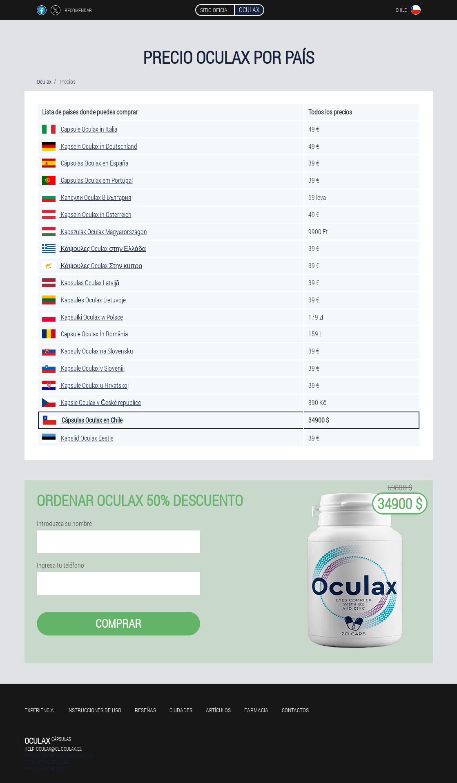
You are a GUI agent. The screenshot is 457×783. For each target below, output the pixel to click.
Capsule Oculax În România (85, 333)
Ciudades (180, 710)
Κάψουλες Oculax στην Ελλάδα (94, 248)
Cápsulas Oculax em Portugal (87, 180)
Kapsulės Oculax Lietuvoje (84, 299)
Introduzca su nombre (64, 523)
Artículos (218, 710)
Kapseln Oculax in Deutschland (89, 146)
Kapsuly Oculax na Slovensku (87, 351)
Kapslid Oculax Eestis (78, 438)
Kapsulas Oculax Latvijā (81, 282)
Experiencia (39, 710)
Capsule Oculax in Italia (79, 129)
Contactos (295, 710)
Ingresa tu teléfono (60, 565)
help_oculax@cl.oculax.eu (53, 748)
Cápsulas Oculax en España (85, 163)
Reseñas (145, 710)
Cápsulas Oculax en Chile (83, 420)
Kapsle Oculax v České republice (91, 402)
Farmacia (256, 710)
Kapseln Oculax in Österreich (87, 214)
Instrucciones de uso (94, 710)
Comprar (118, 623)
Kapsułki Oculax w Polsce (82, 317)
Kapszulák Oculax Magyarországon (94, 231)
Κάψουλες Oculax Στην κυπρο (92, 265)
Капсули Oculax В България (86, 197)
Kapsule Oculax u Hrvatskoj (85, 385)
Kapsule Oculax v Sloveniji (83, 368)
